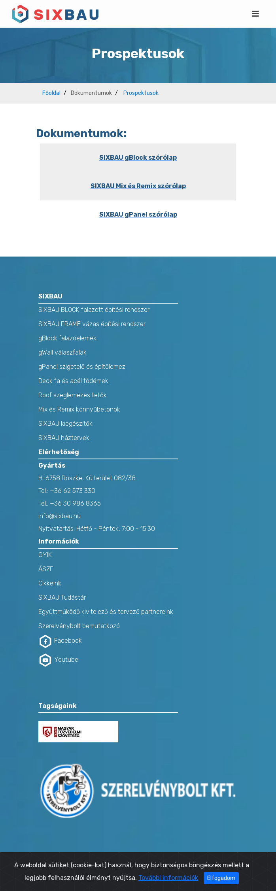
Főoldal (51, 93)
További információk (168, 880)
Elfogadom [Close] (221, 880)
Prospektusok (141, 93)
